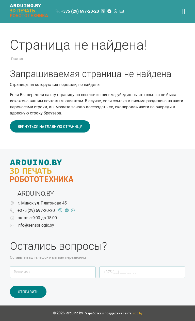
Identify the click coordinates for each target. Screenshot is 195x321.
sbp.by (137, 313)
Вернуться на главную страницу (50, 127)
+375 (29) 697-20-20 (36, 210)
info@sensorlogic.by (36, 225)
